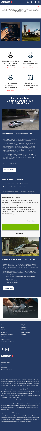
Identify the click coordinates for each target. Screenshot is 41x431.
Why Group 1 (24, 325)
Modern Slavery (5, 339)
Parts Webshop (25, 332)
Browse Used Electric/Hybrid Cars (30, 68)
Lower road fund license (20, 187)
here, (2, 381)
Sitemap (23, 334)
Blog (2, 325)
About (2, 327)
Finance (23, 327)
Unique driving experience (23, 183)
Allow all (20, 227)
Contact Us (4, 332)
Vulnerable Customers (7, 334)
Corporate (24, 329)
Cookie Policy (4, 367)
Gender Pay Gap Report (7, 341)
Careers (3, 329)
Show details (30, 221)
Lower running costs (8, 183)
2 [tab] (20, 43)
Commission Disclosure (6, 369)
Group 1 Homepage (7, 7)
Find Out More (8, 288)
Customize (20, 233)
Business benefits (7, 187)
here (39, 407)
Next (38, 32)
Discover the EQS (9, 170)
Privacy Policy (4, 364)
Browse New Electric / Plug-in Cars (10, 68)
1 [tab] (16, 43)
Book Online (10, 90)
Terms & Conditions (5, 362)
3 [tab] (25, 43)
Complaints (4, 337)
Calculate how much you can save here (30, 90)
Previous (3, 32)
